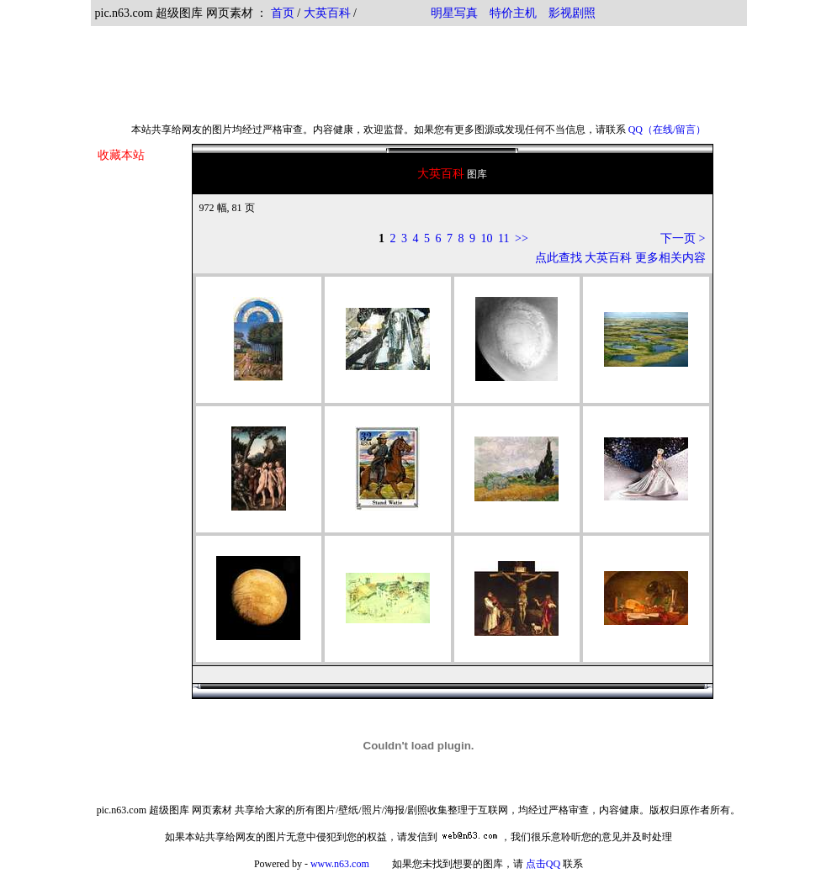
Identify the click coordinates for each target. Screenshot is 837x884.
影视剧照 (572, 13)
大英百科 (327, 13)
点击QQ (543, 864)
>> (521, 238)
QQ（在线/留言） (667, 129)
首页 (282, 13)
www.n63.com (339, 864)
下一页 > (682, 238)
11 (503, 238)
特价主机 (513, 13)
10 (487, 238)
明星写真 (454, 13)
